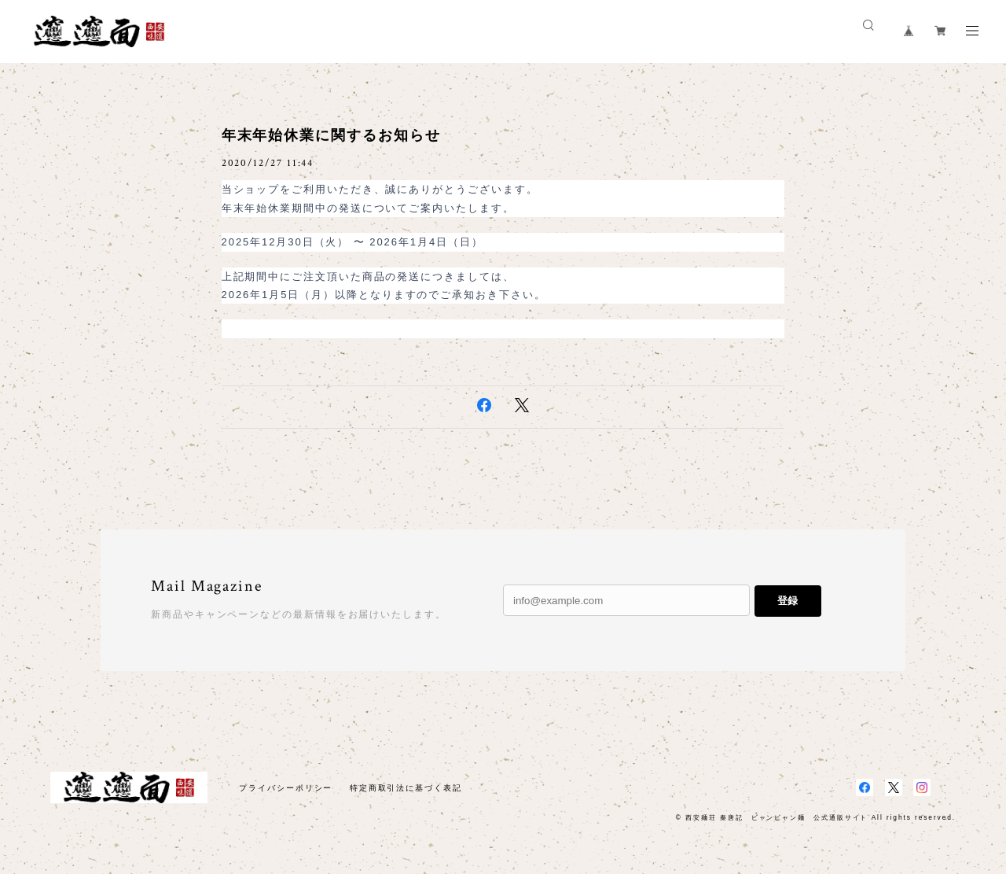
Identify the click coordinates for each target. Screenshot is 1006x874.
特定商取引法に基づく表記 (406, 788)
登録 (787, 601)
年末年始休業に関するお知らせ (331, 135)
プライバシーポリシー (285, 788)
